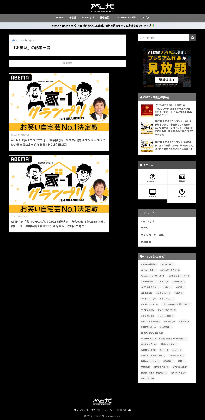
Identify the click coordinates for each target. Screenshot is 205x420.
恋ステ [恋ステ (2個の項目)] (164, 350)
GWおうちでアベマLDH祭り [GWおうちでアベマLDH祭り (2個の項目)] (154, 282)
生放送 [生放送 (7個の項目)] (145, 367)
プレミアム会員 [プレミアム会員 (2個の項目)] (166, 316)
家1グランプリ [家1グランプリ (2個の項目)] (149, 344)
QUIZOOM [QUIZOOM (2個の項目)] (178, 282)
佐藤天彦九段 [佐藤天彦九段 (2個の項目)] (148, 327)
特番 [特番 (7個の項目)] (181, 362)
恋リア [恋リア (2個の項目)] (176, 350)
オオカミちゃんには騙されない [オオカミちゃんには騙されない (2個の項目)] (176, 305)
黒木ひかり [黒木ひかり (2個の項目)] (147, 379)
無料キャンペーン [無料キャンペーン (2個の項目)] (150, 362)
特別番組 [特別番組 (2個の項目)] (168, 362)
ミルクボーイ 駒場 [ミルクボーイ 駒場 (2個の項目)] (150, 322)
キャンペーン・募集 (125, 17)
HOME (59, 17)
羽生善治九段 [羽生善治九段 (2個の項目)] (161, 367)
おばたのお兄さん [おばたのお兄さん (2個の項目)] (150, 288)
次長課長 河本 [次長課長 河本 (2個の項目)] (176, 356)
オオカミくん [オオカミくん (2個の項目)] (167, 299)
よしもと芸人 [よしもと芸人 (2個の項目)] (163, 293)
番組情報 (104, 17)
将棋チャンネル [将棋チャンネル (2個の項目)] (169, 344)
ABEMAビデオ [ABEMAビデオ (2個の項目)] (148, 270)
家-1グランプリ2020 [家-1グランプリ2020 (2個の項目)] (152, 333)
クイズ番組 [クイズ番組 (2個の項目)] (147, 310)
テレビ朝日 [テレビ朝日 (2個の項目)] (147, 316)
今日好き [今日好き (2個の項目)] (169, 322)
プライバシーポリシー (102, 411)
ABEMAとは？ (152, 179)
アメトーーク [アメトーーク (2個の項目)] (148, 299)
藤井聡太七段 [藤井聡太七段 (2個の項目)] (179, 367)
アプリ (145, 17)
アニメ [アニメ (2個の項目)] (178, 293)
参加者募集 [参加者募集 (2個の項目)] (166, 327)
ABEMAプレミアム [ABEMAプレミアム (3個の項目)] (170, 270)
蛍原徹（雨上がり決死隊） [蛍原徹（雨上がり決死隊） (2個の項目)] (154, 373)
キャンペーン (182, 194)
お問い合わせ (124, 411)
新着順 (72, 17)
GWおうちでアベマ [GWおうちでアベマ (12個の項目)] (178, 276)
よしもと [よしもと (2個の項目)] (146, 293)
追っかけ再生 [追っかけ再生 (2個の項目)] (178, 373)
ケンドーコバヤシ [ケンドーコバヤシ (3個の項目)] (167, 310)
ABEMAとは (87, 17)
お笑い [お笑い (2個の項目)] (167, 288)
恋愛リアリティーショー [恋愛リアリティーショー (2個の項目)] (153, 356)
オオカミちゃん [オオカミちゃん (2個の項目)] (149, 305)
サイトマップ (81, 411)
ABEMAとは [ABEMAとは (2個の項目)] (167, 265)
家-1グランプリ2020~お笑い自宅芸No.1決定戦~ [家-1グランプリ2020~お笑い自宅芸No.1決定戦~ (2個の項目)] (164, 339)
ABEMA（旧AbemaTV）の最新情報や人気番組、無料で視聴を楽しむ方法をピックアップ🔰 (102, 26)
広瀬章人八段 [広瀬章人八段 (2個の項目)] (148, 350)
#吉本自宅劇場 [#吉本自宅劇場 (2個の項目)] (149, 265)
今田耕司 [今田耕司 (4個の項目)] (184, 322)
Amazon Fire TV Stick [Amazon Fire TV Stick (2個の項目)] (153, 276)
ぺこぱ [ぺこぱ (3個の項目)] (180, 288)
